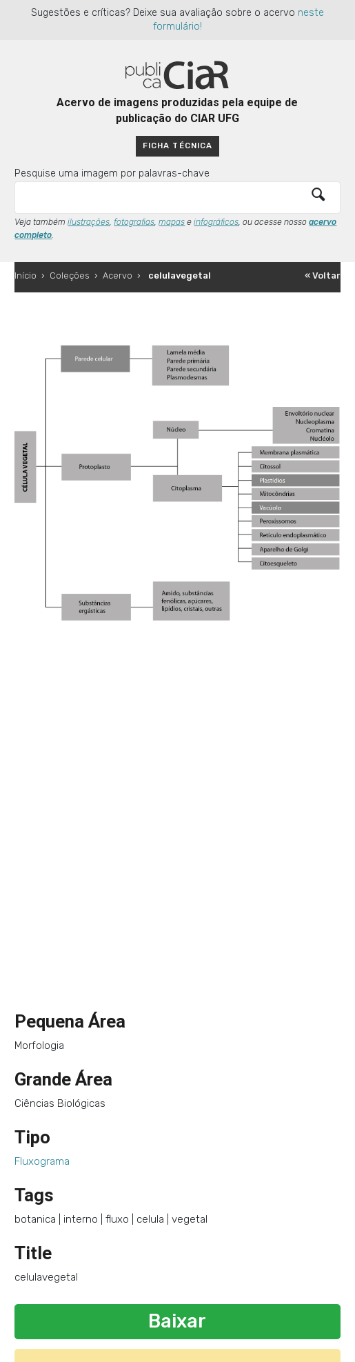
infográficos (216, 222)
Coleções (70, 275)
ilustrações (89, 222)
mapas (172, 222)
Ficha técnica (177, 145)
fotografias (134, 222)
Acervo (117, 275)
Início (25, 275)
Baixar (177, 1321)
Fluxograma (42, 1161)
